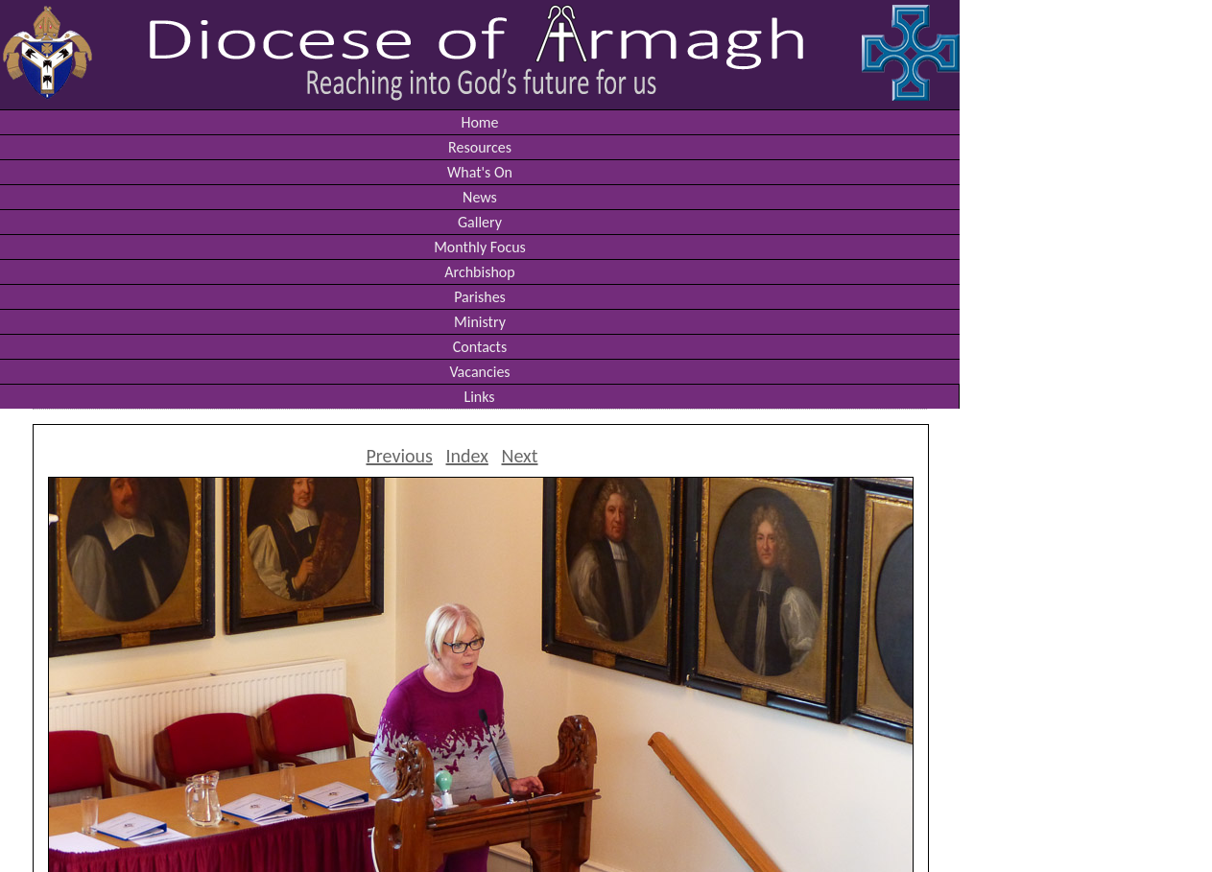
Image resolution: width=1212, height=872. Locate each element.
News (480, 197)
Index (467, 455)
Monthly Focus (480, 247)
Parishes (480, 297)
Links (478, 397)
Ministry (480, 322)
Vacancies (479, 372)
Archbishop (479, 272)
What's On (479, 172)
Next (520, 455)
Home (479, 122)
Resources (479, 147)
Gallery (480, 222)
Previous (399, 455)
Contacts (480, 347)
